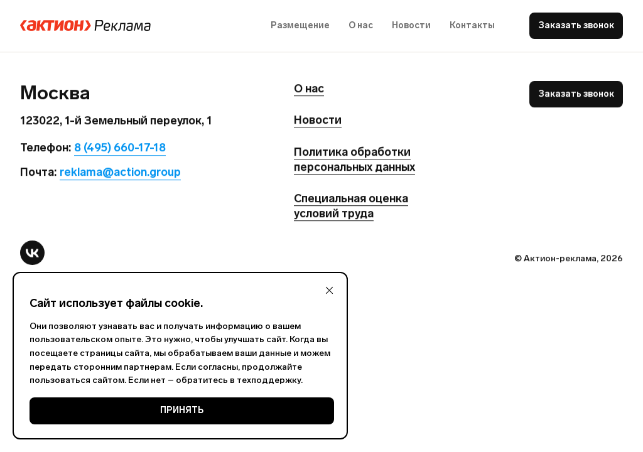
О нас (361, 25)
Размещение (300, 25)
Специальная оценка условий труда (351, 206)
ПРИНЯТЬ (181, 410)
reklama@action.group (120, 173)
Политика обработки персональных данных (354, 159)
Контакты (472, 25)
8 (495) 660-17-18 (120, 147)
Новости (411, 25)
